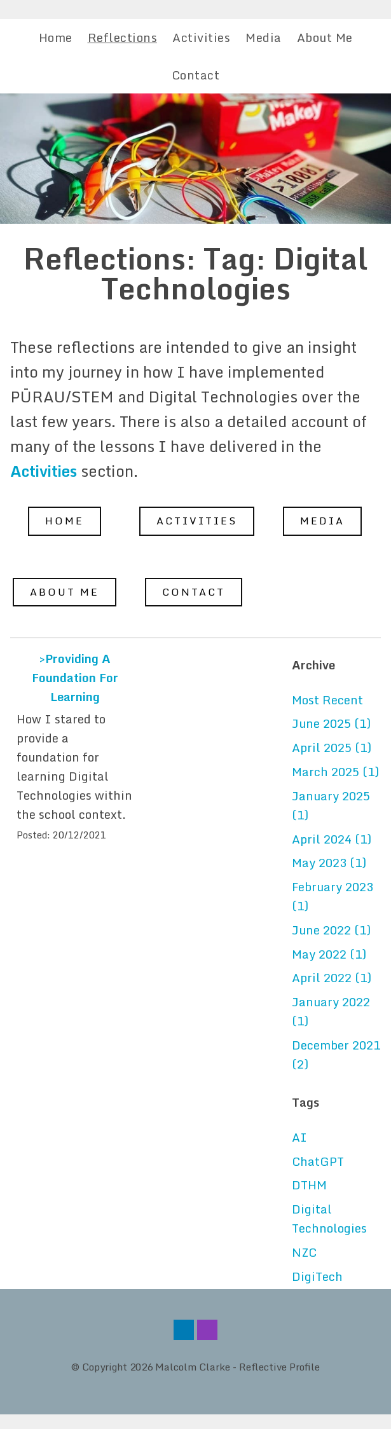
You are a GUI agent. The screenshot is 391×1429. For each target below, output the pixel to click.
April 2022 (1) (331, 977)
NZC (304, 1252)
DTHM (309, 1184)
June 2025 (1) (331, 723)
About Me (325, 37)
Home (55, 37)
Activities (201, 37)
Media (263, 37)
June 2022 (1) (331, 930)
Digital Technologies (329, 1219)
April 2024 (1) (331, 839)
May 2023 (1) (329, 862)
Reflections (123, 37)
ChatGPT (318, 1161)
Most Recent (327, 699)
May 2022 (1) (329, 954)
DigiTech (317, 1276)
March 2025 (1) (335, 771)
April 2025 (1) (331, 747)
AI (299, 1137)
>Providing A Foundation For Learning (75, 677)
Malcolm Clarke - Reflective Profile (237, 1366)
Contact (196, 75)
